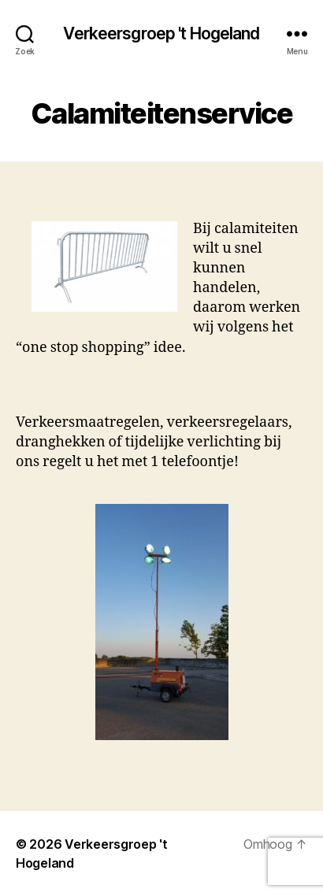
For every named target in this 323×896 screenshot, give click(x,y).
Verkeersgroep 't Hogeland (161, 33)
